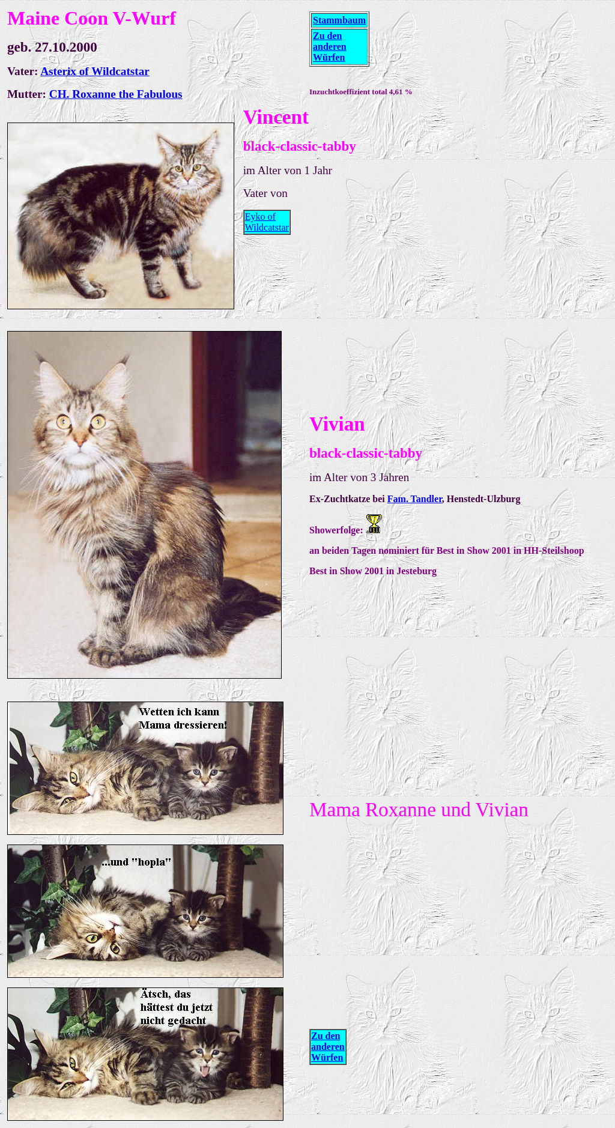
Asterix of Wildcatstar (95, 71)
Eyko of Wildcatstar (267, 221)
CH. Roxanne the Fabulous (116, 94)
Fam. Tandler (414, 499)
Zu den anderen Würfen (330, 46)
